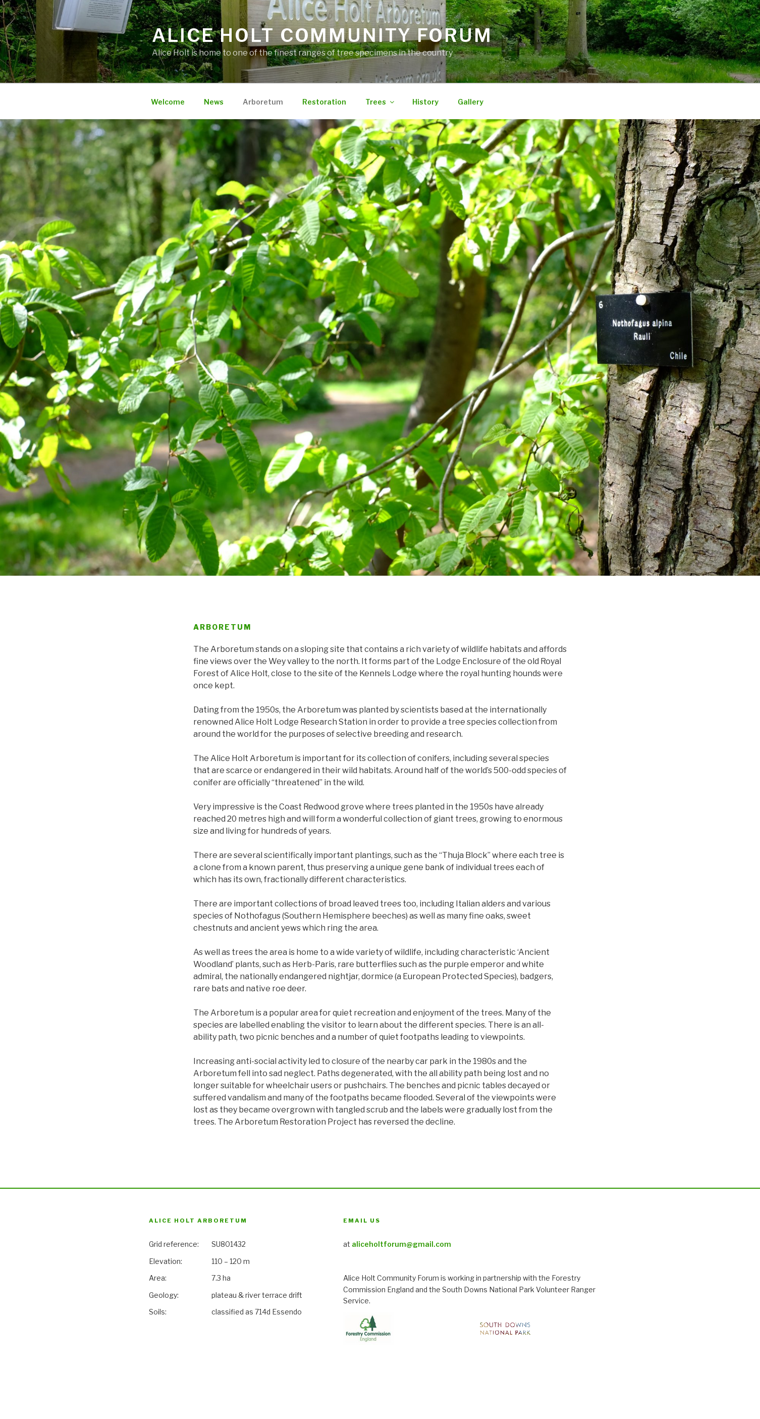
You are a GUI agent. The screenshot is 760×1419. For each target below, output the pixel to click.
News (214, 101)
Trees (380, 101)
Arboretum (263, 101)
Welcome (168, 101)
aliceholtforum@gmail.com (401, 1244)
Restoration (324, 101)
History (425, 101)
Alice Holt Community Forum (322, 35)
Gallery (470, 101)
